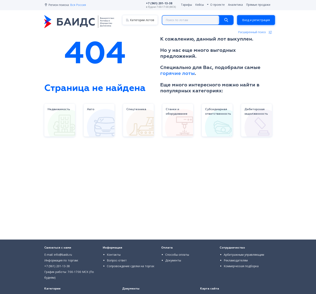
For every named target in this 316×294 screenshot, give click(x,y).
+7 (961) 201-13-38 (57, 266)
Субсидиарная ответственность (218, 111)
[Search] (226, 20)
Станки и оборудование (176, 111)
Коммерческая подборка (241, 266)
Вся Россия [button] (78, 5)
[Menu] (140, 20)
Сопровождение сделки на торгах (130, 266)
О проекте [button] (217, 5)
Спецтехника (136, 109)
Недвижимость (59, 109)
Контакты (114, 255)
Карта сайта (209, 288)
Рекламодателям (236, 260)
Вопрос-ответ (117, 260)
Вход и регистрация (256, 20)
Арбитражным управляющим (244, 255)
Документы (173, 260)
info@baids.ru (63, 255)
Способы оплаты (177, 255)
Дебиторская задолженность (256, 111)
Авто (90, 109)
